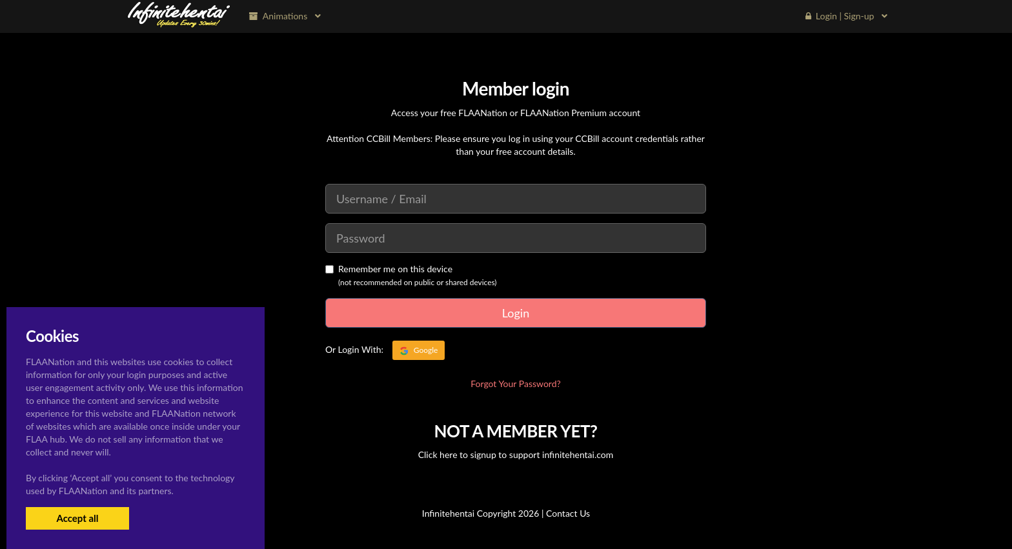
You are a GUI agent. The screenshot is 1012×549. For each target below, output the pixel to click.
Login (515, 313)
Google (419, 350)
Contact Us (568, 513)
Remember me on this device (388, 268)
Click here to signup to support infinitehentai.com (516, 454)
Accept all (77, 518)
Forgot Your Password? (516, 383)
